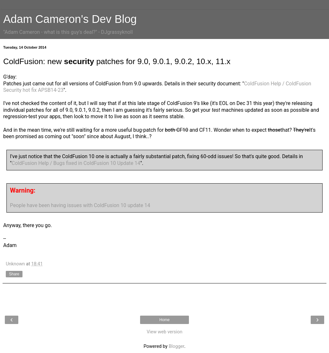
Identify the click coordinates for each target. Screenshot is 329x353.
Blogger (176, 346)
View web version (164, 332)
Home (164, 320)
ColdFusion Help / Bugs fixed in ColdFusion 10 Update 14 (76, 163)
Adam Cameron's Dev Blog (70, 19)
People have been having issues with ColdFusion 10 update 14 (80, 205)
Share (14, 274)
